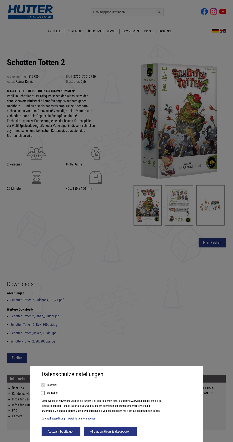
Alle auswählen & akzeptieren (110, 431)
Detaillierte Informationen (82, 418)
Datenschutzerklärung (53, 418)
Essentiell (49, 385)
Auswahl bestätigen (61, 431)
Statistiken (50, 393)
